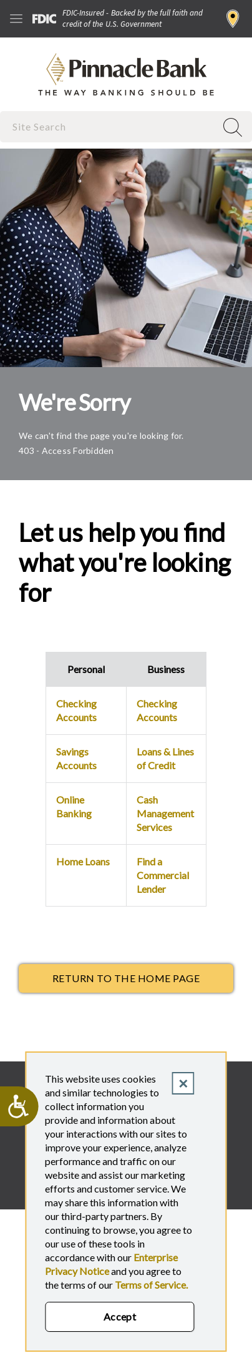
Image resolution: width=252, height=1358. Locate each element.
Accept (120, 1316)
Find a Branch (233, 18)
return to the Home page (126, 978)
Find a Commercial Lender (163, 875)
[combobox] (109, 126)
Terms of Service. (151, 1285)
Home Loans (83, 861)
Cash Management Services (165, 813)
